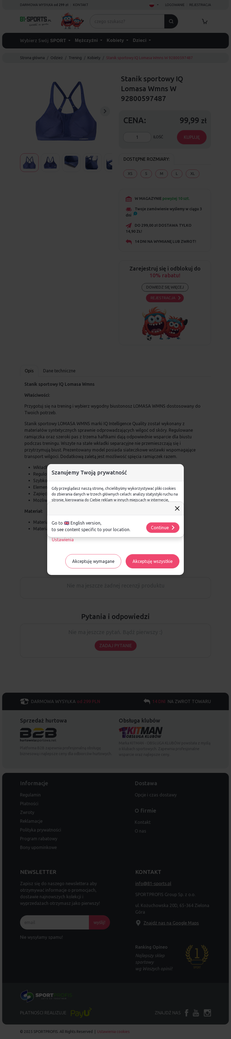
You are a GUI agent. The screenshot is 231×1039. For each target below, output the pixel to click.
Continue (163, 527)
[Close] (177, 508)
